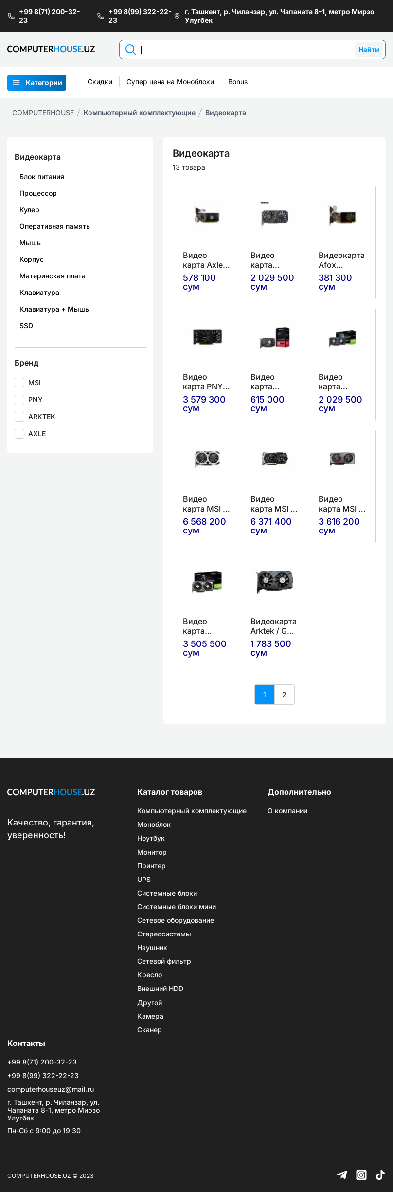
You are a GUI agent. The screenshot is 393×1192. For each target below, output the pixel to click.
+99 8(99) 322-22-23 (134, 15)
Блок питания (41, 176)
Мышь (30, 242)
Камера (150, 1016)
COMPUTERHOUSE (43, 113)
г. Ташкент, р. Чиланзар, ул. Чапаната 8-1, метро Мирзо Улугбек (274, 15)
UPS (144, 879)
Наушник (152, 948)
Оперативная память (54, 226)
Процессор (38, 193)
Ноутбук (151, 838)
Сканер (149, 1030)
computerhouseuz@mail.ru (50, 1089)
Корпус (31, 259)
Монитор (152, 852)
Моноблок (154, 824)
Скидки (100, 81)
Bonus (238, 81)
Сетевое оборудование (175, 920)
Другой (149, 1003)
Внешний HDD (160, 988)
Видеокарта (225, 113)
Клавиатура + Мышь (54, 309)
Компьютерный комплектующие (140, 113)
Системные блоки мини (176, 907)
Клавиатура (39, 292)
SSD (26, 325)
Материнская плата (52, 276)
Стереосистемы (164, 934)
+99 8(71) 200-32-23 (43, 15)
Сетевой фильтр (164, 961)
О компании (287, 811)
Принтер (151, 866)
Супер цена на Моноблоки (170, 81)
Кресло (149, 975)
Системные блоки (167, 893)
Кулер (29, 209)
